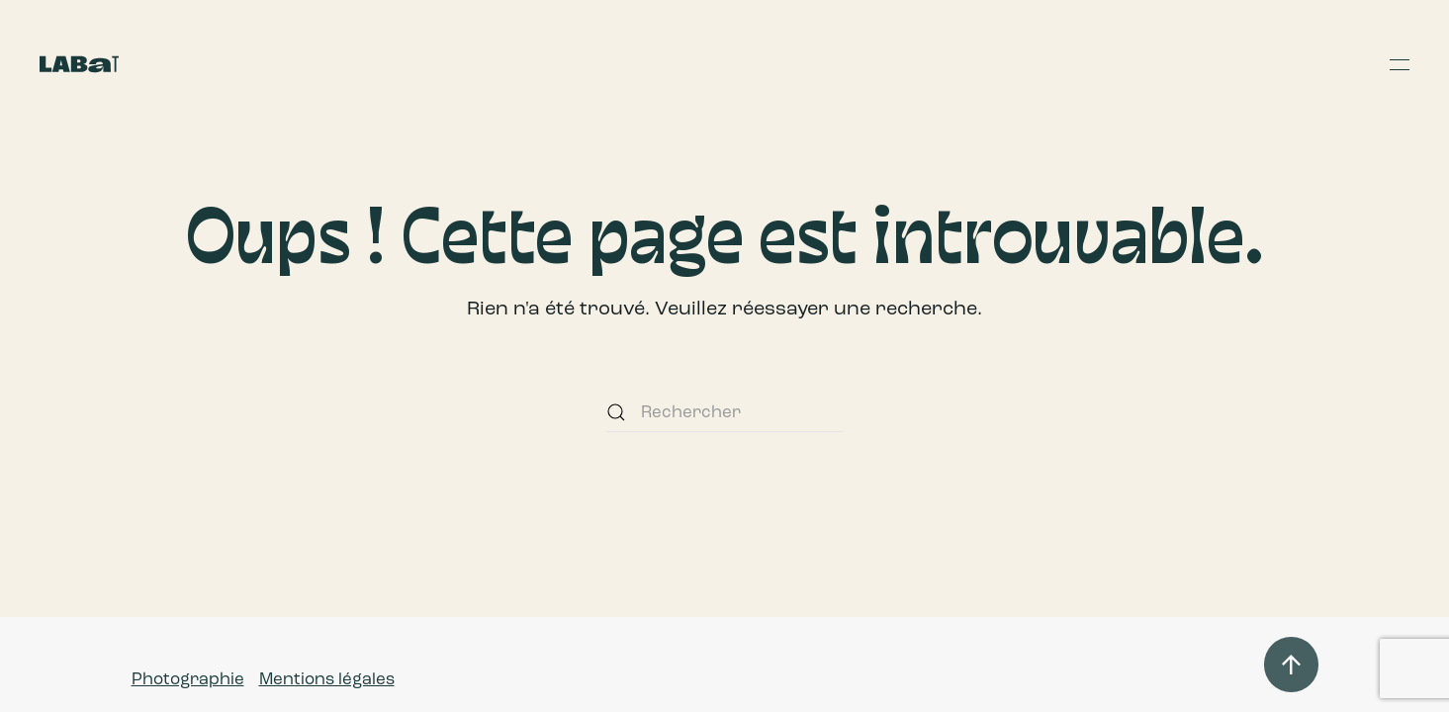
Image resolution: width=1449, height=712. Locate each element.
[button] (1399, 64)
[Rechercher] (725, 412)
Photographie (188, 678)
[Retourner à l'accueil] (79, 64)
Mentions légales (327, 678)
